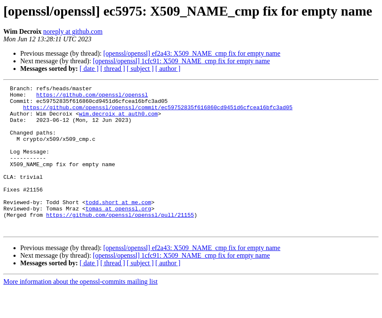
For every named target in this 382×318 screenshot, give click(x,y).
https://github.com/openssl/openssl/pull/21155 (120, 241)
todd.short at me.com (118, 226)
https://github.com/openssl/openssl (92, 97)
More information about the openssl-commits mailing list (80, 310)
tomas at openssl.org (118, 233)
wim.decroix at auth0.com (118, 120)
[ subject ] (140, 68)
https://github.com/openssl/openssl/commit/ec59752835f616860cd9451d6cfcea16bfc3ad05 (158, 112)
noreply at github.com (73, 31)
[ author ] (168, 68)
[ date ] (89, 68)
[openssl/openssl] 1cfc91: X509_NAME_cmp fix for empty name (181, 61)
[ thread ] (112, 68)
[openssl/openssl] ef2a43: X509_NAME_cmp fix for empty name (191, 53)
